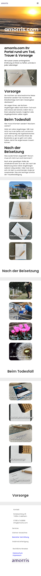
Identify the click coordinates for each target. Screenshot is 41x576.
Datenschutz (18, 553)
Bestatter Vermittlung (20, 537)
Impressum (17, 555)
